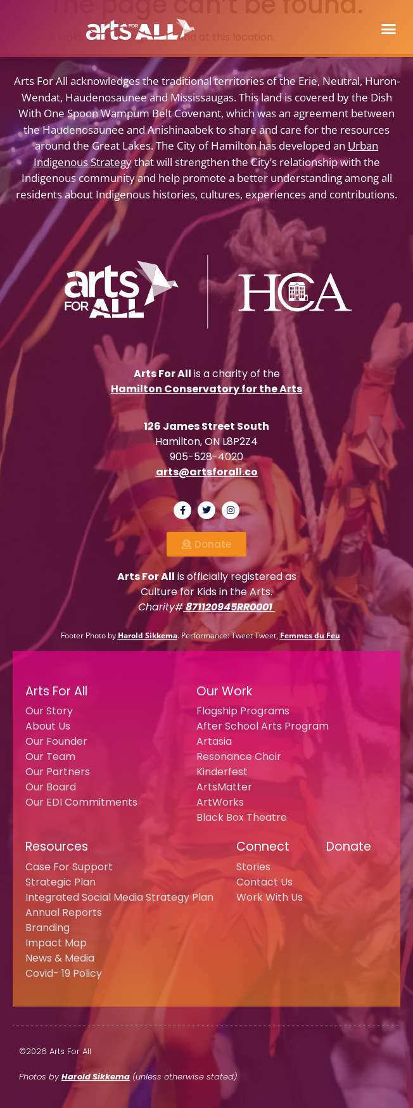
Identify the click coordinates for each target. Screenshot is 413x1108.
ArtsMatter (224, 787)
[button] (388, 28)
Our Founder (56, 741)
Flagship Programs (242, 711)
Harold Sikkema (147, 635)
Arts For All (56, 691)
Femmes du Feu (310, 635)
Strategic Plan (60, 882)
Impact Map (56, 943)
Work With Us (269, 897)
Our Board (50, 787)
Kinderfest (222, 771)
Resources (56, 846)
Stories (253, 867)
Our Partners (57, 771)
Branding (47, 927)
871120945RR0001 (229, 607)
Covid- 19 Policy (63, 973)
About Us (47, 726)
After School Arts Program (262, 726)
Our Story (49, 711)
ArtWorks (220, 802)
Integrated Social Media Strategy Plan (119, 897)
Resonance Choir (238, 756)
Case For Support (69, 867)
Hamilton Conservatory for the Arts (206, 389)
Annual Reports (63, 912)
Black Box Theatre (241, 817)
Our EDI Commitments (81, 802)
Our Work (224, 691)
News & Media (59, 958)
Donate (348, 846)
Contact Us (264, 882)
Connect (262, 846)
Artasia (214, 741)
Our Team (50, 756)
